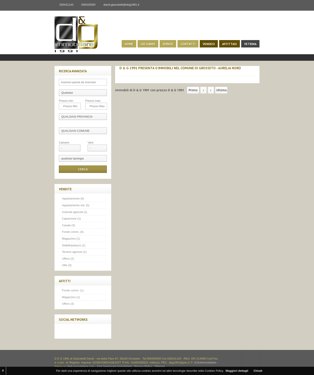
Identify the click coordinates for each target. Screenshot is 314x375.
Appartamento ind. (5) (75, 205)
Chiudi (257, 370)
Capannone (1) (71, 218)
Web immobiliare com (80, 366)
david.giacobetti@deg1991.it (121, 4)
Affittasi (229, 44)
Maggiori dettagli (236, 370)
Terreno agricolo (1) (74, 251)
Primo (193, 90)
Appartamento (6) (73, 198)
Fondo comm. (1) (73, 290)
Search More (254, 63)
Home (129, 44)
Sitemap (160, 366)
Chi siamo (148, 44)
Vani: (91, 142)
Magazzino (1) (71, 238)
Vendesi (209, 44)
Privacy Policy (143, 366)
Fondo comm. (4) (73, 231)
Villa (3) (67, 265)
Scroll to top (250, 358)
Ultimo (221, 90)
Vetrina (250, 44)
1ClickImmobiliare (205, 362)
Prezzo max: (93, 100)
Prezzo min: (66, 100)
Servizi (168, 44)
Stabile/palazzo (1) (73, 245)
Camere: (64, 142)
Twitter (73, 331)
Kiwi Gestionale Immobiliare (114, 366)
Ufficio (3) (68, 303)
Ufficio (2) (68, 258)
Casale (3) (68, 225)
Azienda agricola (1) (74, 212)
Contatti (188, 44)
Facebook (63, 331)
